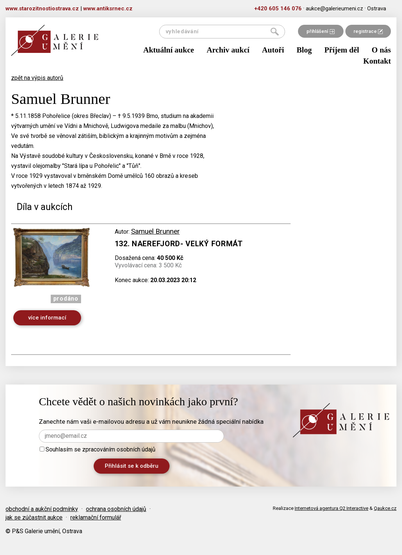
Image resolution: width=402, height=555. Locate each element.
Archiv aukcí (228, 49)
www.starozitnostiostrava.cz (42, 8)
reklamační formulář (95, 517)
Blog (304, 49)
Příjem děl (341, 49)
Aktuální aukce (168, 49)
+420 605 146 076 (278, 8)
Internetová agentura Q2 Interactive (331, 508)
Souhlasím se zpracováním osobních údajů (97, 449)
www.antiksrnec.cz (108, 8)
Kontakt (377, 61)
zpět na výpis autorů (37, 77)
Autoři (273, 49)
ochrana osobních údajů (116, 508)
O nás (381, 49)
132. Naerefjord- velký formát (179, 243)
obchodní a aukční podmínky (42, 508)
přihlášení (320, 31)
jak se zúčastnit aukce (34, 517)
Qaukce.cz (385, 508)
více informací (47, 317)
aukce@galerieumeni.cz (334, 8)
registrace (368, 31)
